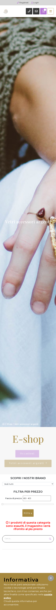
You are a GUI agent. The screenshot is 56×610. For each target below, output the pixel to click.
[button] (51, 578)
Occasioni (27, 454)
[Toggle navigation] (50, 11)
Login (35, 2)
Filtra (28, 513)
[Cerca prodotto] (26, 538)
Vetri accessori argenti (26, 424)
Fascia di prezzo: (13, 498)
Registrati (23, 2)
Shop (9, 424)
